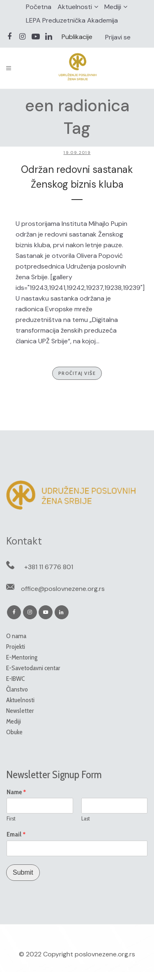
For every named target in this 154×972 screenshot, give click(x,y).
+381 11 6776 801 (48, 567)
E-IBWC (15, 678)
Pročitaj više (77, 373)
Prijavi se (118, 37)
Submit (23, 872)
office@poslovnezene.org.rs (63, 588)
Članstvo (17, 689)
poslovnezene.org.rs (105, 954)
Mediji (112, 6)
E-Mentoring (21, 657)
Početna (38, 6)
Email (16, 834)
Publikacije (77, 36)
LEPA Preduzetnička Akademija (72, 20)
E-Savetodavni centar (33, 668)
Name (16, 792)
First (11, 818)
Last (85, 818)
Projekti (15, 646)
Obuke (14, 732)
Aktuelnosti (74, 6)
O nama (16, 636)
